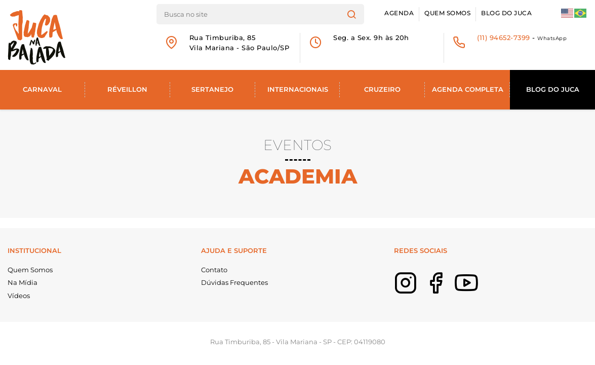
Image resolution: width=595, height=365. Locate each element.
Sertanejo (212, 89)
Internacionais (297, 89)
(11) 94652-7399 (503, 37)
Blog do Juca (506, 13)
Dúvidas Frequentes (234, 282)
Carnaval (42, 89)
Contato (214, 270)
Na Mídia (22, 282)
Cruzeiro (382, 89)
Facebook (451, 290)
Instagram (420, 290)
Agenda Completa (467, 89)
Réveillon (127, 89)
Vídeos (19, 295)
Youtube (481, 290)
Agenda (399, 13)
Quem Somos (447, 13)
